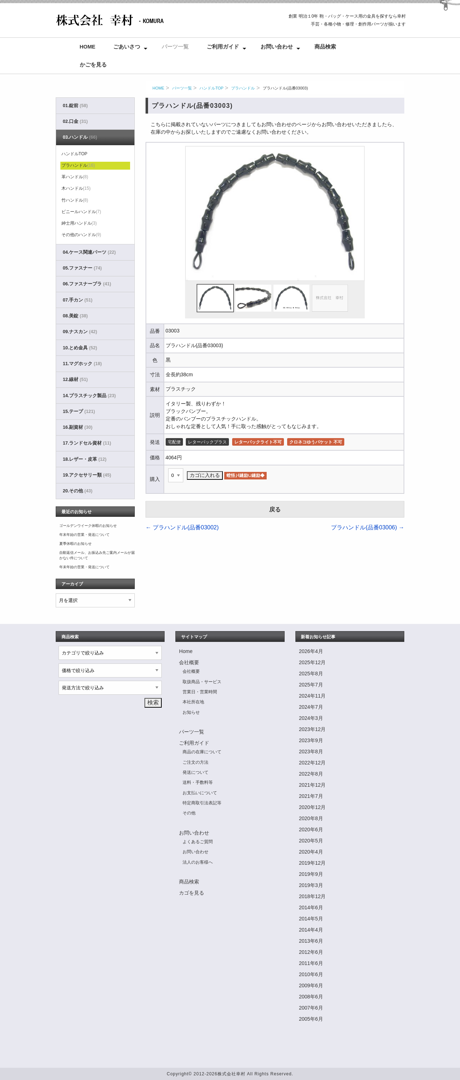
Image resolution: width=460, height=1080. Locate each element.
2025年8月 (311, 673)
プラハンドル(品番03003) (285, 88)
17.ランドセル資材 (87, 443)
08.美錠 (75, 315)
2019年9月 (311, 874)
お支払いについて (200, 792)
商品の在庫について (202, 751)
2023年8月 (311, 751)
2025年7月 (311, 685)
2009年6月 (311, 985)
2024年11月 (312, 696)
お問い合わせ (277, 47)
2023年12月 (312, 729)
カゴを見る (191, 893)
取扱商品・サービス (202, 681)
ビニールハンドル (81, 211)
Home (88, 47)
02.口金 (75, 121)
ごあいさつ (126, 47)
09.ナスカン (80, 331)
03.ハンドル (80, 137)
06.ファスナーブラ (87, 283)
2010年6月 (311, 974)
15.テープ (79, 411)
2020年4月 (311, 852)
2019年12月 (312, 863)
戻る (275, 509)
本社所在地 (193, 701)
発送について (195, 772)
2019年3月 (311, 885)
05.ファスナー (82, 268)
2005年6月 (311, 1019)
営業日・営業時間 (200, 691)
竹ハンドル (74, 200)
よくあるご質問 (198, 841)
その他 (189, 812)
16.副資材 (77, 427)
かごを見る (93, 65)
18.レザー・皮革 (84, 459)
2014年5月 (311, 919)
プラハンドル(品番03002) (182, 527)
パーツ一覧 (175, 47)
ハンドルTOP (211, 88)
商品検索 (325, 47)
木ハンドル (76, 188)
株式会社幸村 (231, 1073)
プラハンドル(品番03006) (367, 527)
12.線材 (75, 379)
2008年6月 (311, 996)
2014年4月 (311, 930)
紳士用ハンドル (79, 223)
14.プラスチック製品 (89, 395)
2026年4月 (311, 651)
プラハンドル (243, 88)
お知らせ (191, 712)
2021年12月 (312, 785)
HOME (158, 88)
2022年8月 (311, 774)
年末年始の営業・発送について (84, 535)
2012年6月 (311, 952)
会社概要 (189, 662)
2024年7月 (311, 707)
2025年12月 (312, 662)
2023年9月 (311, 740)
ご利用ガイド (223, 47)
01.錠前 (75, 105)
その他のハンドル (81, 234)
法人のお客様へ (198, 862)
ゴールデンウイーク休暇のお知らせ (88, 526)
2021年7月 (311, 796)
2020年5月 (311, 841)
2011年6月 (311, 963)
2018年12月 (312, 896)
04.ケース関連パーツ (89, 252)
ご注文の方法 (195, 762)
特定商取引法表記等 (202, 802)
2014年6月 (311, 907)
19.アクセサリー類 (87, 475)
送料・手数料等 (198, 782)
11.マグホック (82, 363)
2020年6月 (311, 829)
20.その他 (77, 490)
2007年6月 (311, 1008)
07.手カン (77, 300)
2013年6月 (311, 941)
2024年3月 (311, 718)
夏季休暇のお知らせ (75, 544)
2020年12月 (312, 807)
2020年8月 (311, 818)
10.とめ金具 (80, 347)
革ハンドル (74, 176)
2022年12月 (312, 763)
